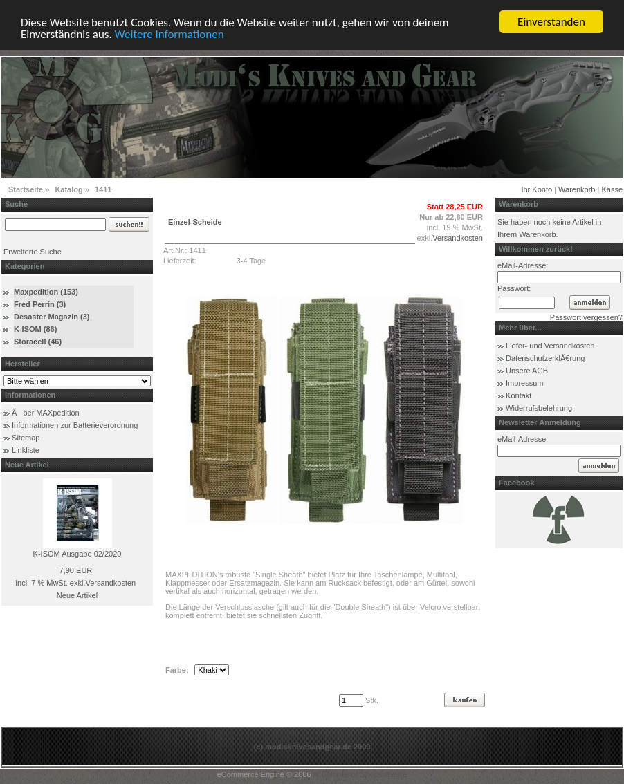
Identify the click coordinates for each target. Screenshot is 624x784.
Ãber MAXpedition (46, 413)
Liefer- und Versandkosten (550, 346)
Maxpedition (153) (46, 292)
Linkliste (25, 450)
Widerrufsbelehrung (539, 408)
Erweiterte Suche (32, 252)
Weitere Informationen (169, 34)
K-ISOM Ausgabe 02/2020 (77, 554)
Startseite (25, 189)
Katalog (68, 189)
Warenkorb (576, 189)
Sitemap (25, 437)
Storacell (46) (38, 341)
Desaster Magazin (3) (51, 316)
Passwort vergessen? (586, 317)
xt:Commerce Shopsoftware (360, 774)
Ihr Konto (536, 189)
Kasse (612, 189)
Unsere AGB (527, 370)
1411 (103, 189)
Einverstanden (551, 22)
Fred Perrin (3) (40, 304)
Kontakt (518, 395)
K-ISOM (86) (35, 329)
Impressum (524, 383)
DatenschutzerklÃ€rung (545, 358)
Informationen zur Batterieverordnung (75, 425)
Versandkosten (110, 583)
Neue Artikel (77, 595)
